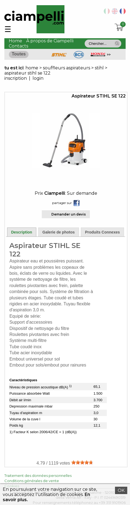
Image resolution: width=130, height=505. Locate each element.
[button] (117, 43)
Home (15, 40)
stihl (99, 67)
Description (21, 232)
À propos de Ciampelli (49, 40)
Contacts (18, 46)
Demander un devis (68, 214)
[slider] (82, 462)
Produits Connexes (102, 232)
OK (121, 490)
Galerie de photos (58, 232)
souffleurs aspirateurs (66, 67)
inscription (15, 78)
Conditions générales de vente (31, 481)
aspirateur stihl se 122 (27, 73)
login (37, 78)
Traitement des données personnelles (38, 475)
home (31, 67)
